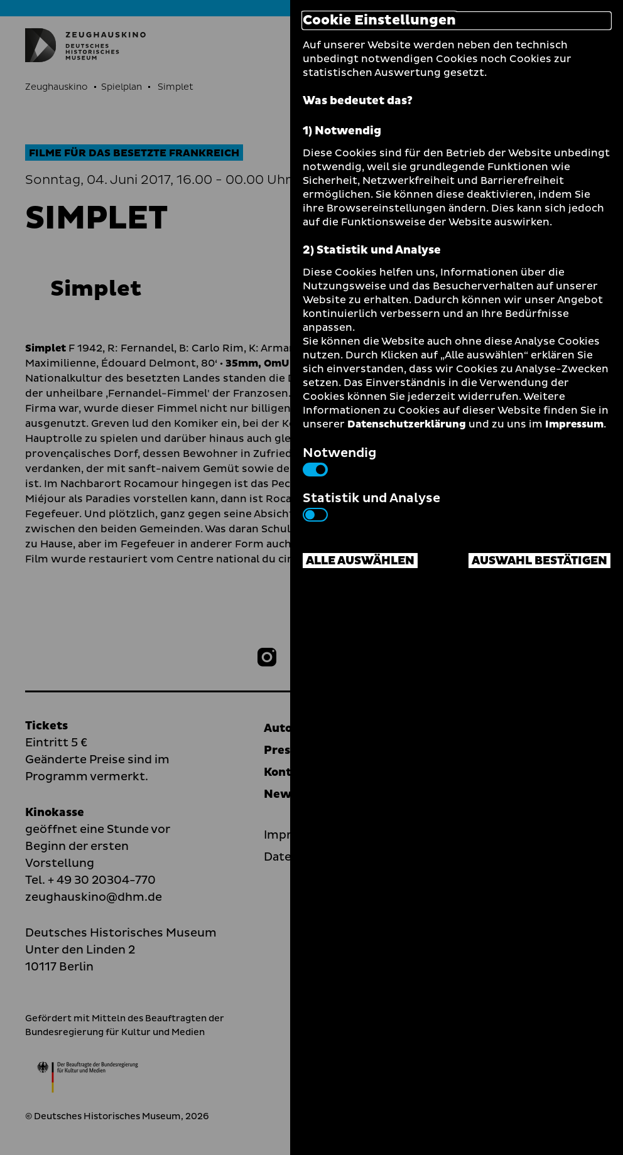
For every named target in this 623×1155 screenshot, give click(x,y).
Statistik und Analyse (371, 505)
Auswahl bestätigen (539, 561)
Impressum (574, 424)
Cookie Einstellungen (379, 21)
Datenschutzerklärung (406, 424)
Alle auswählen (360, 561)
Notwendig (339, 460)
